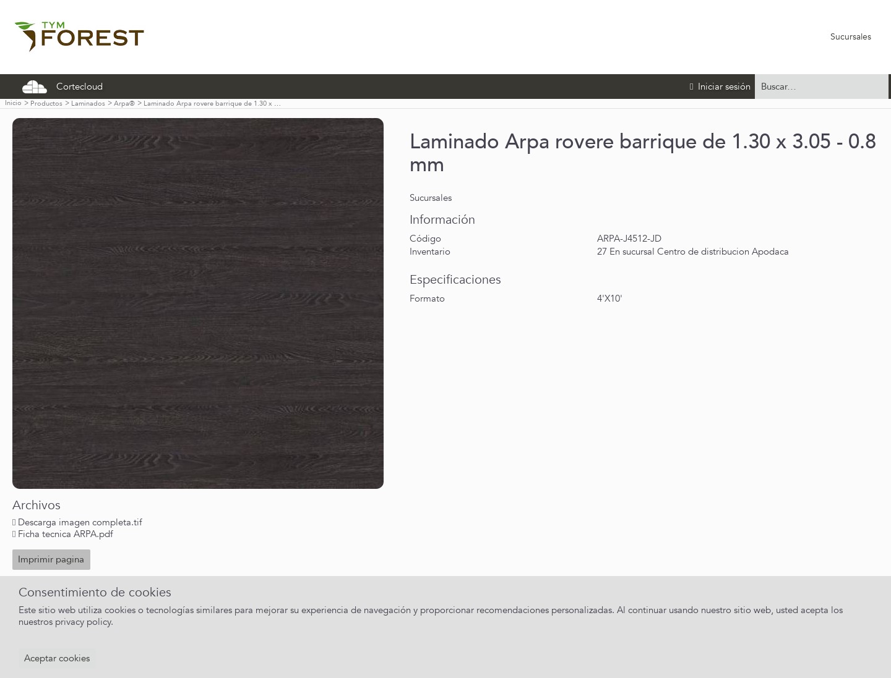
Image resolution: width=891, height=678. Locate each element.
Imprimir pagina (51, 559)
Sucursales (431, 198)
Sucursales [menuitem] (850, 37)
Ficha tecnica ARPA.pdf (65, 534)
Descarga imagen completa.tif (80, 522)
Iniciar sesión (720, 87)
